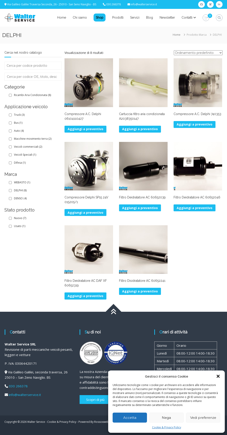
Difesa (20, 163)
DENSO (20, 198)
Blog (149, 17)
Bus (18, 123)
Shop (99, 17)
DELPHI (20, 190)
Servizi (134, 17)
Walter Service (36, 422)
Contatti (187, 17)
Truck (19, 115)
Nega (166, 417)
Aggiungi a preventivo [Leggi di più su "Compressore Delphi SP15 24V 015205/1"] (85, 212)
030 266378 (18, 386)
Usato (19, 226)
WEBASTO (22, 182)
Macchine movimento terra (32, 139)
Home (61, 17)
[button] (218, 376)
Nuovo (20, 218)
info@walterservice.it (144, 4)
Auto (19, 131)
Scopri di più (95, 399)
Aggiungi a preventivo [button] (85, 129)
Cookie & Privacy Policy (166, 427)
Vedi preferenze (203, 417)
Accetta (129, 417)
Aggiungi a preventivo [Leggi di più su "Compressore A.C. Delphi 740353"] (194, 124)
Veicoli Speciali (25, 155)
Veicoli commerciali (28, 147)
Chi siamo (80, 17)
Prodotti (117, 17)
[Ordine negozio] (198, 52)
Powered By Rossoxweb (93, 422)
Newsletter (167, 17)
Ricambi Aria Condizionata (32, 95)
